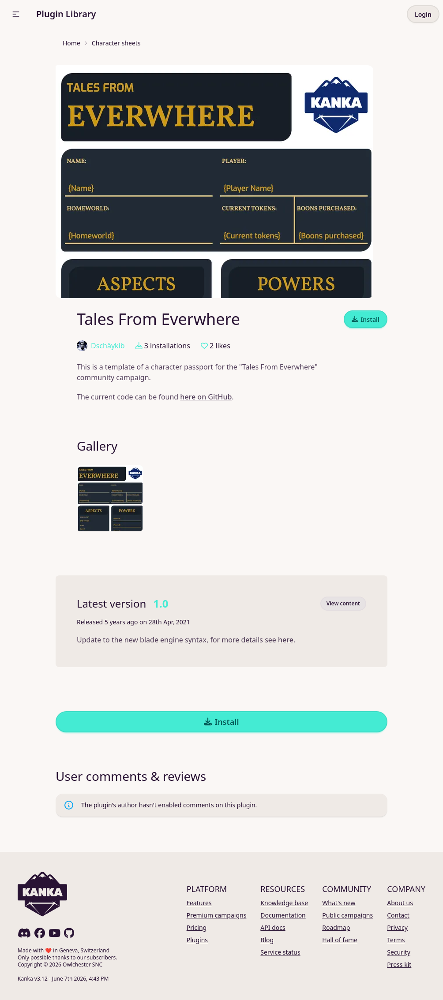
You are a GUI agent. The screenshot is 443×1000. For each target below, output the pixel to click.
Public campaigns (347, 915)
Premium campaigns (217, 915)
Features (199, 903)
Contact (398, 915)
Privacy (397, 927)
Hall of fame (339, 940)
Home (71, 43)
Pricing (196, 927)
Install (365, 319)
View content (343, 603)
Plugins (197, 940)
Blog (267, 940)
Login (423, 14)
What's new (338, 903)
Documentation (282, 915)
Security (398, 952)
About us (400, 903)
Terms (396, 940)
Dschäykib (101, 345)
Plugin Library (66, 14)
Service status (280, 952)
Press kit (399, 964)
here (285, 640)
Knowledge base (284, 903)
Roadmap (336, 927)
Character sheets (116, 43)
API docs (272, 927)
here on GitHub (206, 397)
